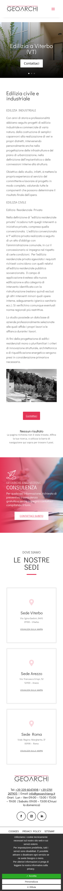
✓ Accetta (31, 876)
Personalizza (31, 881)
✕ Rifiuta (31, 887)
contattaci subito (31, 516)
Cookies (14, 831)
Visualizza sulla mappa (31, 629)
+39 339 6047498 (27, 790)
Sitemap (49, 831)
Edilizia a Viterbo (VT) (31, 49)
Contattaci (31, 63)
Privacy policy (31, 831)
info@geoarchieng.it (42, 793)
